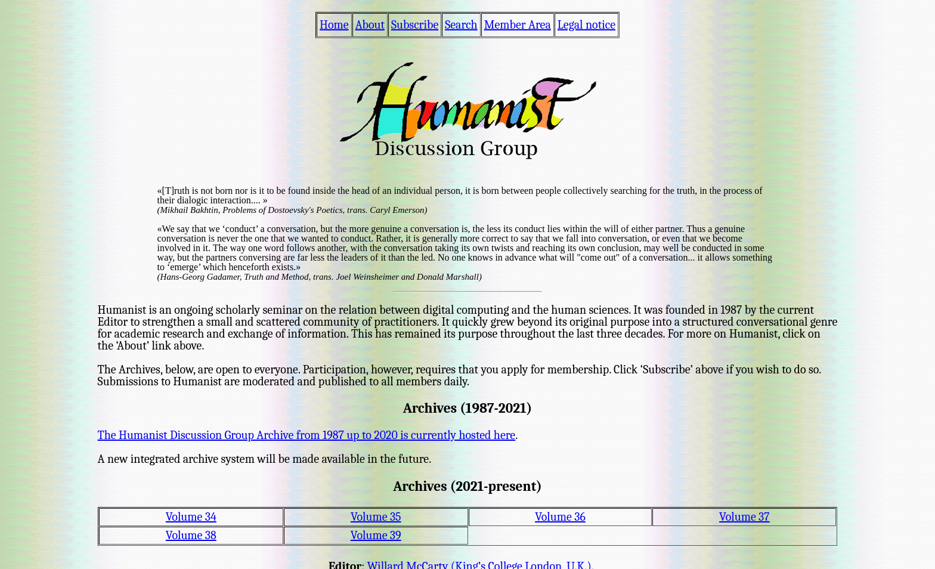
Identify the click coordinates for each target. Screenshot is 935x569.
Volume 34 (191, 517)
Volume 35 (376, 517)
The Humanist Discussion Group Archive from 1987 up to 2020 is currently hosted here (307, 435)
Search (461, 25)
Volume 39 (376, 535)
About (370, 25)
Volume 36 (560, 517)
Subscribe (414, 25)
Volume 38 (191, 535)
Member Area (517, 25)
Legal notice (586, 25)
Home (334, 25)
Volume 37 (744, 517)
